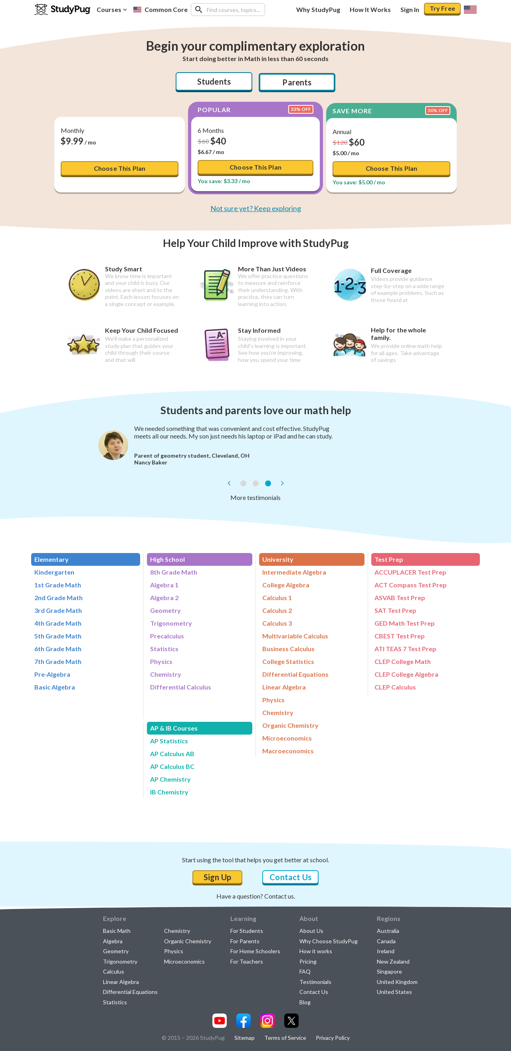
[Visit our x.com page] (291, 1020)
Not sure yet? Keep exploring (255, 208)
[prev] (229, 483)
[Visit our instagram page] (267, 1020)
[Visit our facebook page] (243, 1020)
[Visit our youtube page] (219, 1020)
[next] (282, 483)
